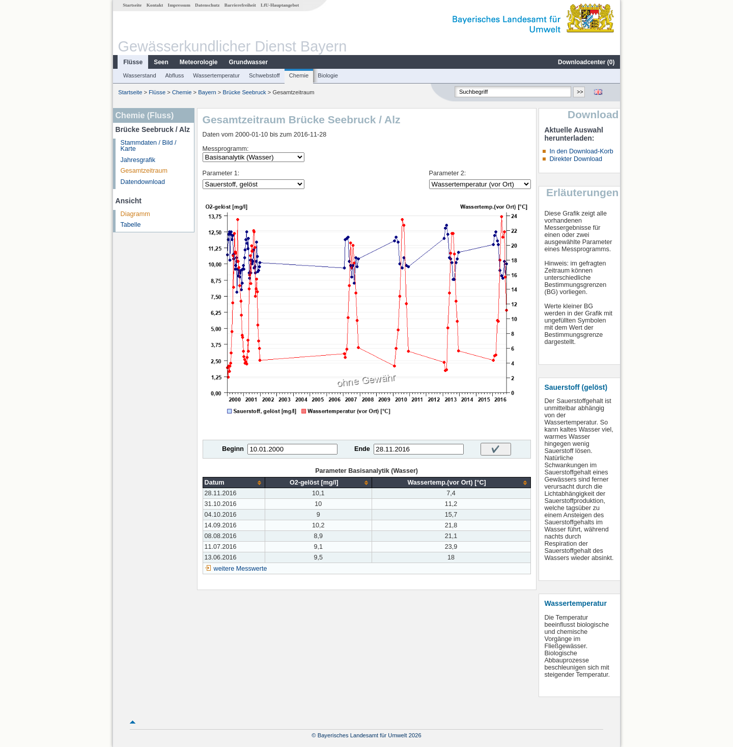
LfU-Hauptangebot (280, 5)
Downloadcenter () (586, 62)
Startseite (132, 5)
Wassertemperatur (216, 75)
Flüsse (133, 62)
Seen (161, 62)
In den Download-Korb (581, 151)
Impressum (179, 5)
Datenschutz (207, 5)
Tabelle (131, 224)
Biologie (328, 75)
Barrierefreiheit (240, 5)
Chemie (299, 75)
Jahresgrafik (138, 160)
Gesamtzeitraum (144, 170)
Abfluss (174, 75)
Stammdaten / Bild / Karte (149, 146)
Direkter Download (575, 159)
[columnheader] (234, 482)
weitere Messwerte (240, 568)
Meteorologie (199, 62)
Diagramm (135, 214)
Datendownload (143, 181)
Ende (362, 448)
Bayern (207, 92)
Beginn (233, 448)
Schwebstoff (264, 75)
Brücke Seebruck (244, 92)
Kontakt (155, 5)
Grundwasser (248, 62)
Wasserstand (139, 75)
